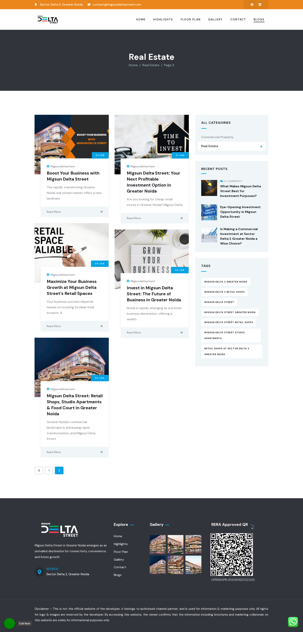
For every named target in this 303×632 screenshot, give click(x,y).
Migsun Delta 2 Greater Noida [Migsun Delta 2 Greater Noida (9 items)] (225, 281)
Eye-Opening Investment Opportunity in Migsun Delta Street (240, 211)
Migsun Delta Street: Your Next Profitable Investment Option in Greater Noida (153, 181)
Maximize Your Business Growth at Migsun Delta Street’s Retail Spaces (72, 287)
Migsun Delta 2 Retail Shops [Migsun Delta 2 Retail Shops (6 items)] (224, 291)
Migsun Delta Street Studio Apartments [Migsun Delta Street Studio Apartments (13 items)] (224, 335)
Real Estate (209, 146)
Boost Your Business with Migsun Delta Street (73, 175)
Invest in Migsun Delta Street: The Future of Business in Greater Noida (154, 293)
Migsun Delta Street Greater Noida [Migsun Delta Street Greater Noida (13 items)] (230, 311)
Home (133, 65)
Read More (54, 211)
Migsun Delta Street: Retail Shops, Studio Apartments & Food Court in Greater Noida (75, 404)
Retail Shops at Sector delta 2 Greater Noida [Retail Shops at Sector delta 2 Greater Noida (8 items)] (226, 351)
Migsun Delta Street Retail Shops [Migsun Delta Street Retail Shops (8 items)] (228, 321)
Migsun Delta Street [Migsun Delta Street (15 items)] (219, 301)
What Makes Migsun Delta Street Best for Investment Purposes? (240, 190)
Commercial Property (217, 136)
